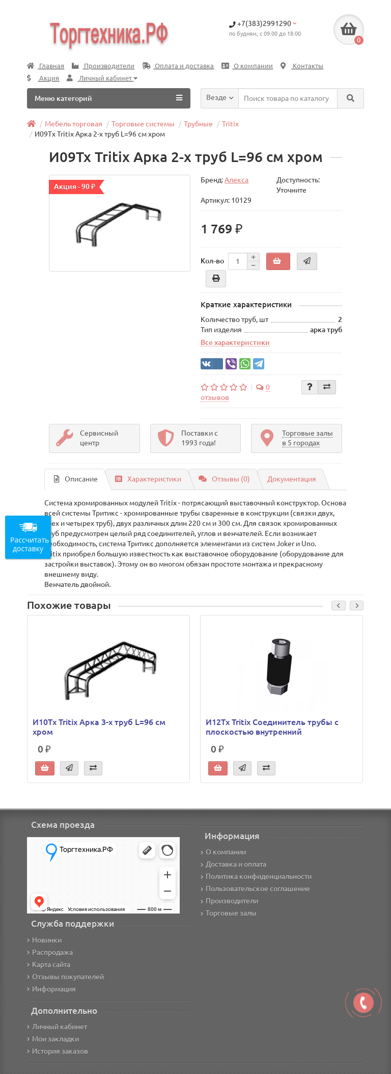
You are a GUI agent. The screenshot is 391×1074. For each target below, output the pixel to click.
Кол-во (212, 261)
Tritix (230, 124)
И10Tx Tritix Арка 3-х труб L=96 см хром (99, 726)
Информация (51, 989)
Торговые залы (229, 913)
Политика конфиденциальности (256, 876)
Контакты (302, 66)
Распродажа (50, 952)
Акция (43, 78)
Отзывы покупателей (65, 977)
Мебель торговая (73, 124)
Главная (45, 66)
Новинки (44, 940)
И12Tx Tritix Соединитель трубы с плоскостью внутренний (272, 726)
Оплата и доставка (178, 66)
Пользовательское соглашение (255, 888)
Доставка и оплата (233, 864)
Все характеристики (235, 342)
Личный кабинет (57, 1027)
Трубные (198, 124)
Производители (103, 66)
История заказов (57, 1051)
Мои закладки (53, 1039)
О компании (247, 66)
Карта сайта (48, 964)
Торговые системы (143, 124)
